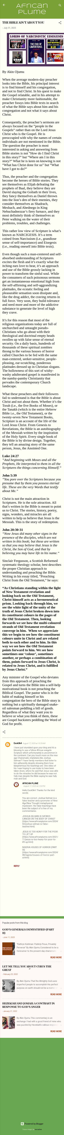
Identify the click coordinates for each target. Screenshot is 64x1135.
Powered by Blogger (32, 1123)
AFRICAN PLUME (30, 783)
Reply (16, 866)
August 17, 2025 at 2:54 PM (34, 786)
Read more (56, 957)
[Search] (60, 5)
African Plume (32, 9)
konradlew (38, 1129)
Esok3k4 (18, 743)
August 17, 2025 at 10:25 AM (34, 743)
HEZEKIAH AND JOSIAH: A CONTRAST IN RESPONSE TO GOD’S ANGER (28, 1005)
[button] (60, 23)
